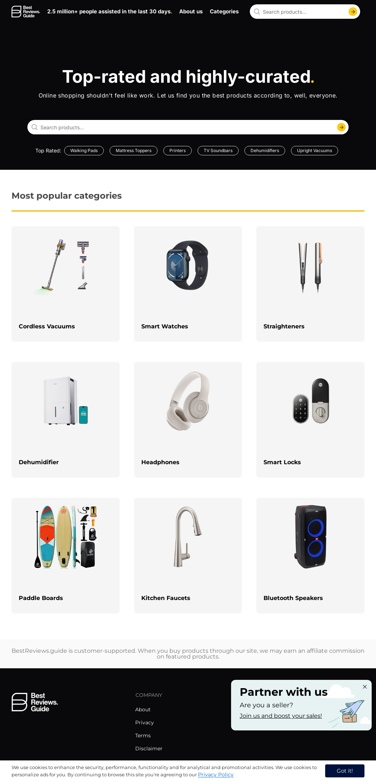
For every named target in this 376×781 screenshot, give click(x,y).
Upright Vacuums (314, 150)
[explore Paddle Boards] (66, 555)
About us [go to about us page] (191, 11)
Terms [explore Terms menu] (143, 735)
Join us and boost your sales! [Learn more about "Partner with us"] (281, 715)
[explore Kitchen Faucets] (188, 555)
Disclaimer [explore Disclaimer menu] (149, 748)
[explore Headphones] (188, 420)
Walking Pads (84, 150)
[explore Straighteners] (310, 284)
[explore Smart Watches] (188, 284)
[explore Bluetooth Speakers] (310, 555)
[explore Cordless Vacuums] (66, 284)
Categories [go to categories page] (224, 11)
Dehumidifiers (265, 150)
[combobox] (305, 11)
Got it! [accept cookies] (345, 770)
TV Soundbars (218, 150)
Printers (177, 150)
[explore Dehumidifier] (66, 420)
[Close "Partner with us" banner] (364, 686)
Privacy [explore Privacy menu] (144, 722)
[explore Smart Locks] (310, 420)
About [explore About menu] (143, 709)
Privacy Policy (216, 774)
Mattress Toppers (133, 150)
